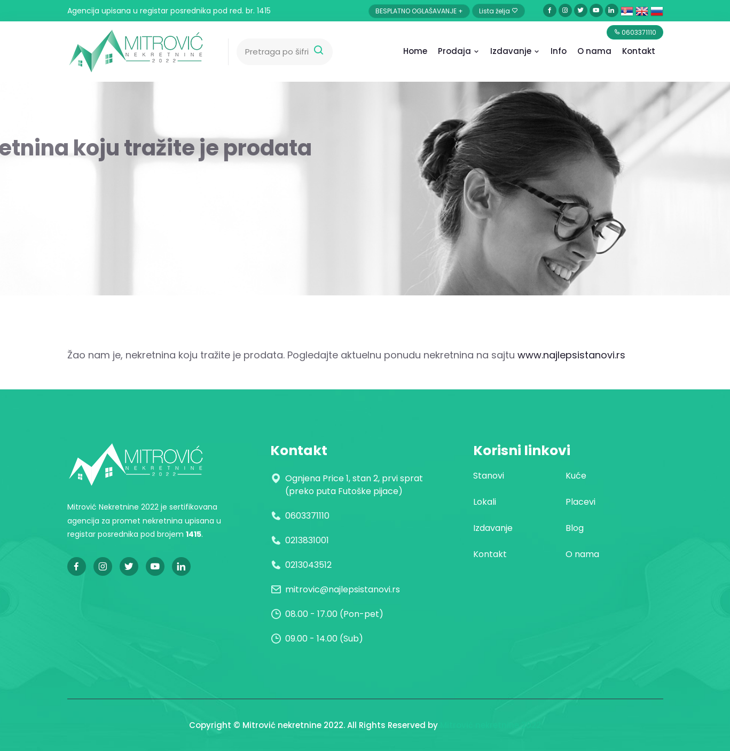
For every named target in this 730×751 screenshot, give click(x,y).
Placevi (580, 502)
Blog (575, 528)
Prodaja (459, 51)
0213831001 (307, 540)
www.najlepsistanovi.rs (571, 355)
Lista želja (498, 10)
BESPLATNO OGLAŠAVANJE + (419, 10)
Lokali (484, 502)
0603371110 (307, 516)
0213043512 (308, 565)
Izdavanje (515, 51)
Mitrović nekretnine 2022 (490, 725)
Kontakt (638, 51)
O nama (582, 554)
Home (415, 51)
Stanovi (488, 476)
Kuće (576, 476)
